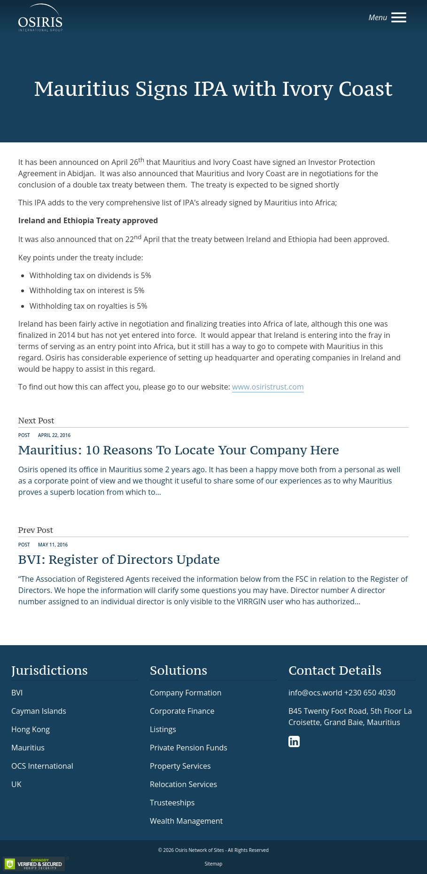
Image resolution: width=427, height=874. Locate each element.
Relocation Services (183, 784)
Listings (163, 729)
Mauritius (28, 747)
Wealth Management (186, 821)
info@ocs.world (315, 693)
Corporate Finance (182, 711)
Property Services (180, 766)
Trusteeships (172, 802)
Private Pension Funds (188, 747)
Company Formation (185, 692)
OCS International (42, 766)
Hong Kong (30, 729)
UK (16, 784)
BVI (17, 692)
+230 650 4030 (370, 692)
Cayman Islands (38, 711)
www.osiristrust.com (268, 387)
